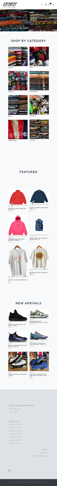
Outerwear (33, 91)
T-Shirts (32, 140)
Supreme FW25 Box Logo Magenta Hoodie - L (16, 239)
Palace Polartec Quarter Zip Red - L (17, 209)
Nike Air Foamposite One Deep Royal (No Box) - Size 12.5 (38, 375)
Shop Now (28, 22)
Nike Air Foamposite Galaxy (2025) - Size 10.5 (17, 346)
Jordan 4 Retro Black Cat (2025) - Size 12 (17, 325)
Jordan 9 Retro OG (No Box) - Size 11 (17, 374)
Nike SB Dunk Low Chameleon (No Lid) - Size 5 (38, 322)
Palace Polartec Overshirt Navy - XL (38, 208)
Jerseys (11, 91)
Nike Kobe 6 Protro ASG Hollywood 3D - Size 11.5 (37, 343)
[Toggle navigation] (53, 4)
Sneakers (32, 115)
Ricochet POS (43, 482)
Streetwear (12, 140)
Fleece (10, 67)
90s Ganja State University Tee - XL (38, 273)
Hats (31, 67)
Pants (10, 116)
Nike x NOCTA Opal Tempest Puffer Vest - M (38, 238)
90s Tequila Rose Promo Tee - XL (17, 280)
